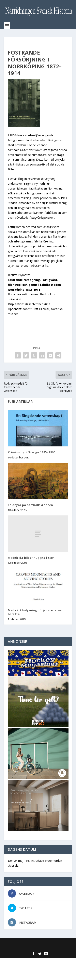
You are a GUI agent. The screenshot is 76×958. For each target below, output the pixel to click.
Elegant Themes (37, 943)
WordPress (38, 947)
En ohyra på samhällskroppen (30, 505)
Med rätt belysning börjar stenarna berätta (35, 612)
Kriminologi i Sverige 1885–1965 (32, 452)
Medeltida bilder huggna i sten (31, 558)
